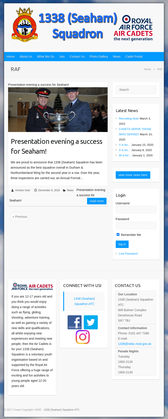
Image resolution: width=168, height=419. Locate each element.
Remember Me (129, 235)
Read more (97, 201)
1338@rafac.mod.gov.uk (134, 344)
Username (123, 203)
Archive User (22, 190)
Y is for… (125, 144)
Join (62, 56)
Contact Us (77, 56)
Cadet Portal (133, 56)
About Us (26, 56)
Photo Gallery (98, 56)
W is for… (125, 155)
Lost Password (128, 253)
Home (11, 56)
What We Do (45, 56)
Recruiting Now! (129, 118)
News (117, 56)
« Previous (20, 216)
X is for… (125, 150)
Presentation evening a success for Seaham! (56, 146)
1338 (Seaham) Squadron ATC (61, 409)
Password (122, 219)
